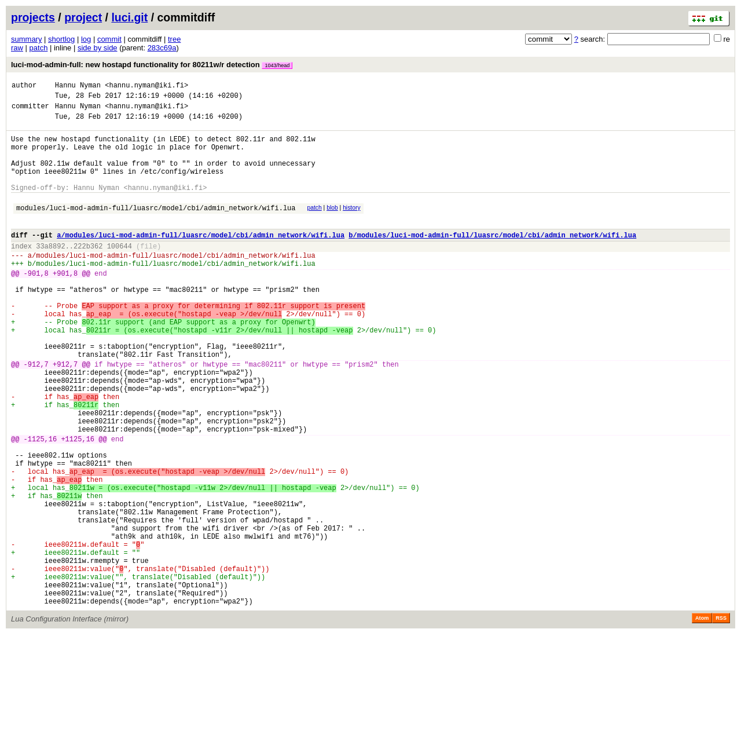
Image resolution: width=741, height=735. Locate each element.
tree (174, 39)
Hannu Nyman (78, 87)
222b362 (88, 272)
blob (332, 227)
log (86, 39)
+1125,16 (77, 505)
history (351, 227)
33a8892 (50, 272)
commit (109, 39)
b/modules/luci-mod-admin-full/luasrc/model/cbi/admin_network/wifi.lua (492, 259)
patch (39, 47)
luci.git (129, 17)
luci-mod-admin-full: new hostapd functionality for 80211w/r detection (151, 64)
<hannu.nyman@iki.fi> (146, 87)
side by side (98, 47)
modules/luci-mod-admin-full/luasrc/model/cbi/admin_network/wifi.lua (155, 228)
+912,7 (65, 414)
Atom (702, 719)
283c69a (162, 47)
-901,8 (36, 304)
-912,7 (36, 414)
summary (26, 39)
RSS (721, 719)
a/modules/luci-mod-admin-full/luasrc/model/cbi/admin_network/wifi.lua (200, 259)
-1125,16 (40, 505)
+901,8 (65, 304)
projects (33, 17)
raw (17, 47)
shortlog (61, 39)
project (83, 17)
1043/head (277, 65)
